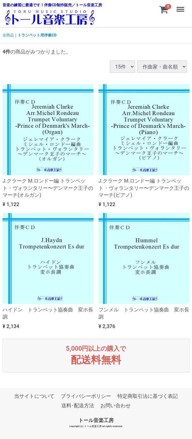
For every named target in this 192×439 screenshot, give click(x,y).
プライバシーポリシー (86, 396)
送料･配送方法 (77, 406)
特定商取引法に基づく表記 (147, 396)
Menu (181, 6)
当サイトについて (34, 396)
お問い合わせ (115, 406)
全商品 (8, 35)
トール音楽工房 (96, 420)
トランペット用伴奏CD (37, 35)
